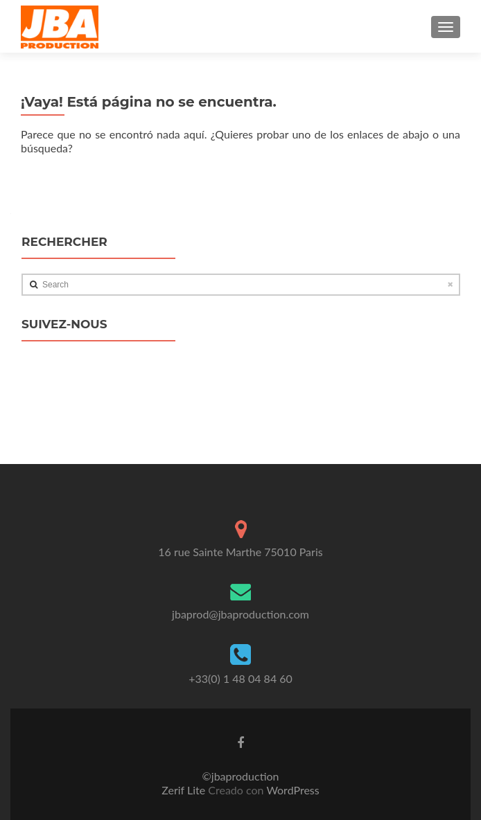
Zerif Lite (184, 789)
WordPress (292, 789)
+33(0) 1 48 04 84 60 (240, 678)
